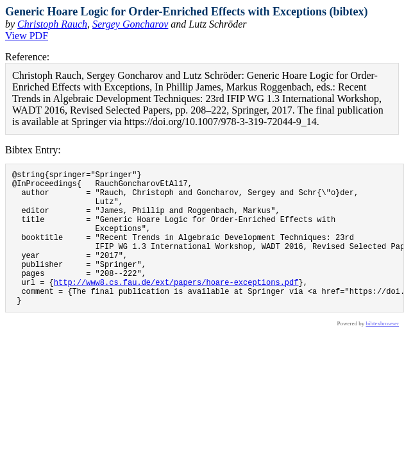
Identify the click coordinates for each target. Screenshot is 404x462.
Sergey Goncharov (130, 24)
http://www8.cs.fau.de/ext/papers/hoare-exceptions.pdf (176, 307)
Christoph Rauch (52, 24)
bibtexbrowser (383, 352)
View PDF (26, 35)
